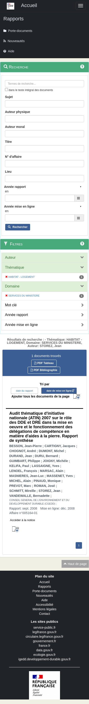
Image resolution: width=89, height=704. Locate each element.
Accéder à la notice (22, 520)
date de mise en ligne (59, 390)
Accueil (44, 582)
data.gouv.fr (44, 650)
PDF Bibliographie (44, 370)
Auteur (10, 257)
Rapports (44, 586)
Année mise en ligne (21, 325)
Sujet (9, 97)
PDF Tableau (43, 363)
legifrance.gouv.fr (44, 632)
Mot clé (11, 305)
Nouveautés (44, 595)
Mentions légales (44, 609)
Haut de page (75, 564)
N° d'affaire (13, 156)
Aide (44, 600)
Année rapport (16, 315)
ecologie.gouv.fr (45, 654)
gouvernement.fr (44, 641)
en (7, 191)
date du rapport (24, 390)
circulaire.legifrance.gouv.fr (44, 636)
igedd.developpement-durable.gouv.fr (44, 659)
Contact (44, 613)
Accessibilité (44, 604)
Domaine (12, 286)
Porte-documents (44, 591)
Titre (8, 142)
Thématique (14, 267)
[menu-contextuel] (6, 89)
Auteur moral (15, 127)
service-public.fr (44, 627)
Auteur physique (17, 112)
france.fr (44, 645)
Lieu (8, 171)
